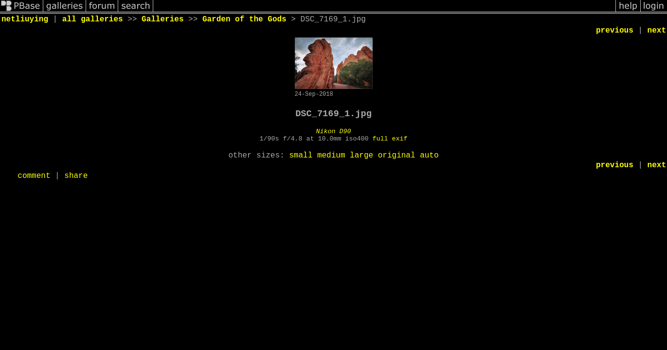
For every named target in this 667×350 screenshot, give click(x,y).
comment (34, 176)
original (396, 155)
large (361, 155)
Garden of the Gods (244, 19)
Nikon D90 (333, 131)
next (657, 30)
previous (614, 30)
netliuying (24, 19)
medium (331, 155)
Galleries (162, 19)
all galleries (92, 19)
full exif (389, 138)
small (300, 155)
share (76, 176)
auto (429, 155)
